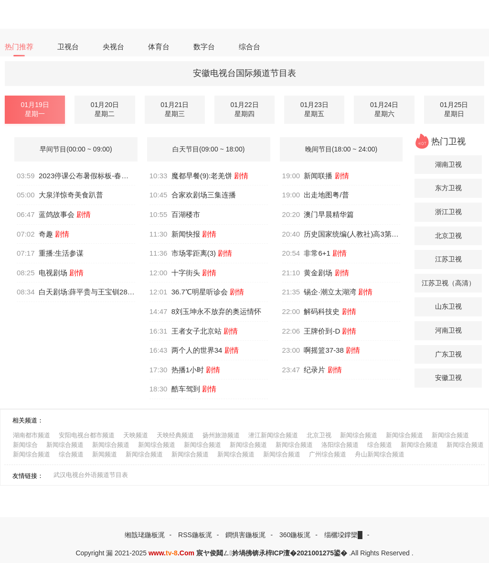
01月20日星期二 (105, 109)
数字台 (204, 47)
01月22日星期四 (244, 109)
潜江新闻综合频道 (273, 435)
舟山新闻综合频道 (379, 454)
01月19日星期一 (35, 109)
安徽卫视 (448, 377)
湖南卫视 (448, 164)
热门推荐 (19, 47)
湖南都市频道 (31, 435)
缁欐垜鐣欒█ (343, 535)
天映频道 (135, 435)
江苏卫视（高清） (448, 283)
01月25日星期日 (454, 109)
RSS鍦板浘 (195, 535)
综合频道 (379, 444)
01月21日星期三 (174, 109)
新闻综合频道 (358, 435)
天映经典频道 (175, 435)
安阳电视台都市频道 (87, 435)
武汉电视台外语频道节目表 (90, 474)
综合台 (249, 47)
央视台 (113, 47)
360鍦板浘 (294, 535)
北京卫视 (448, 235)
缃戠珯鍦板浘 (145, 535)
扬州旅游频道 (221, 435)
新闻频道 (104, 454)
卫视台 (68, 47)
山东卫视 (448, 306)
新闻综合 (25, 444)
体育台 (159, 47)
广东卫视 (448, 354)
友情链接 (24, 475)
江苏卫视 (448, 259)
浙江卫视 (448, 212)
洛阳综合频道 (340, 444)
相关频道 (24, 420)
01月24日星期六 (384, 109)
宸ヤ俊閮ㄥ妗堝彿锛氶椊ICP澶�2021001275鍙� (271, 553)
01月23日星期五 (314, 109)
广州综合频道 (327, 454)
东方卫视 (448, 188)
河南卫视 (448, 330)
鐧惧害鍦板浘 (245, 535)
